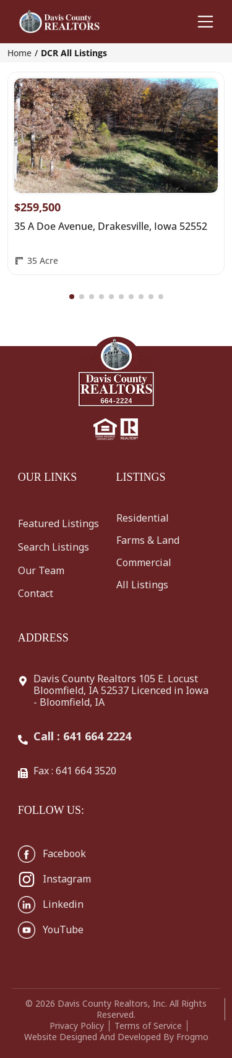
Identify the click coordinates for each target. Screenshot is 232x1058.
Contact (35, 593)
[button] (71, 296)
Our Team (41, 570)
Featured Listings (58, 523)
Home (19, 53)
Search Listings (53, 547)
